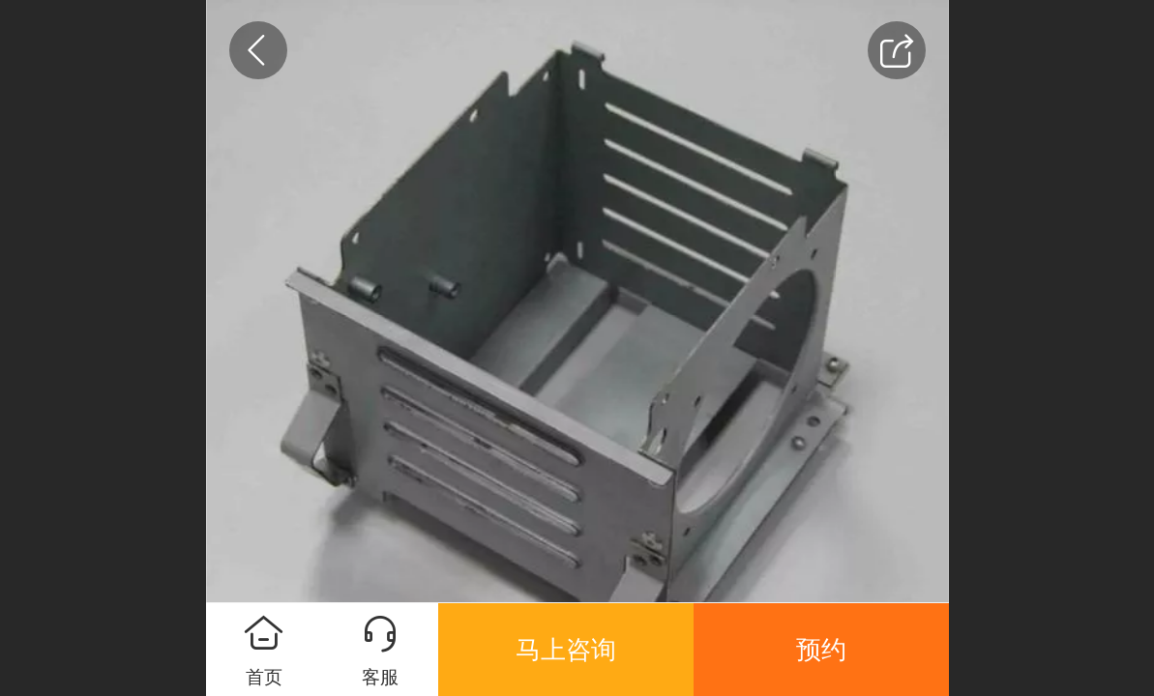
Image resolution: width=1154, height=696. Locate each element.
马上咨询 (566, 649)
